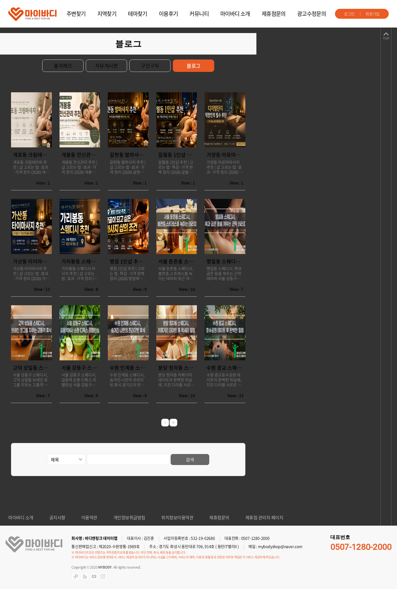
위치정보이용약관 (177, 517)
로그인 (349, 14)
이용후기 (168, 14)
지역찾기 (107, 14)
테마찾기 (137, 14)
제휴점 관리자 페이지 (264, 517)
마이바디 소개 (235, 14)
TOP (386, 38)
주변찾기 (76, 14)
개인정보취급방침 (129, 517)
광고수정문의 (311, 14)
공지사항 (57, 517)
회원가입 (373, 14)
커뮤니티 (199, 14)
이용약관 (89, 517)
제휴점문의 (274, 14)
